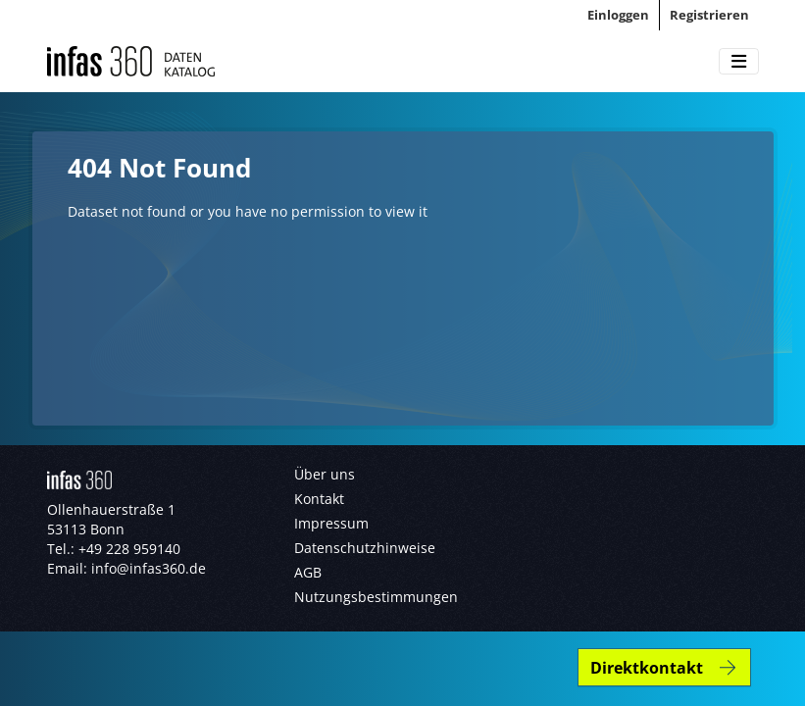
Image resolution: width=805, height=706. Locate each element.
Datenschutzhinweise (364, 547)
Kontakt (319, 498)
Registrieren (709, 15)
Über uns (324, 474)
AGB (308, 572)
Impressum (331, 523)
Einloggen (618, 15)
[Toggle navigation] (739, 62)
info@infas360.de (148, 568)
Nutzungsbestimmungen (376, 596)
